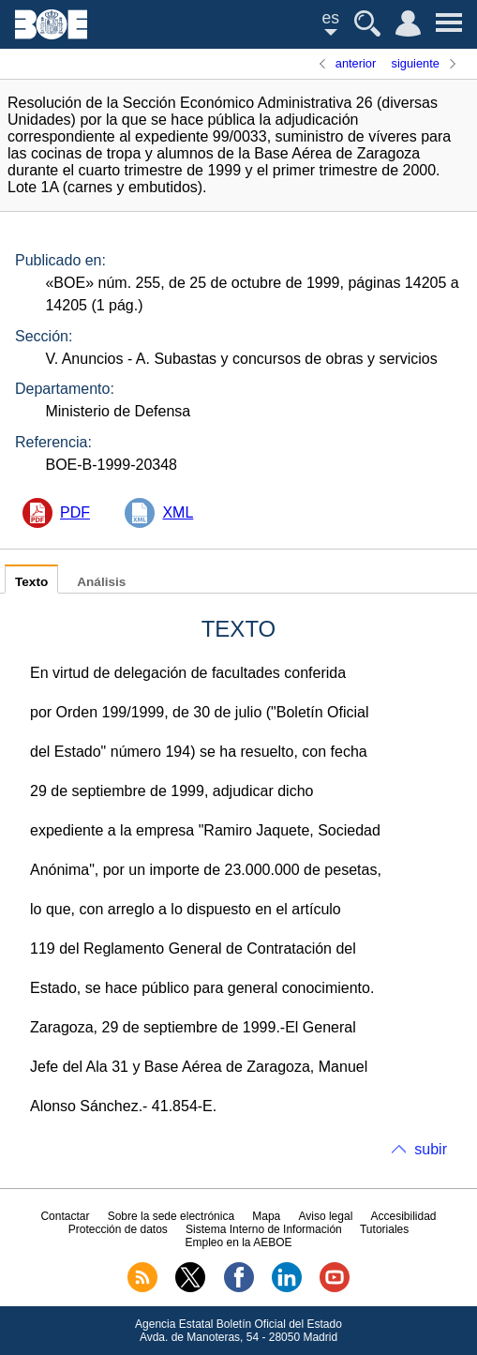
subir (430, 1149)
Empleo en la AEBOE (238, 1242)
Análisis (101, 582)
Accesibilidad (404, 1216)
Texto (31, 582)
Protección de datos (118, 1229)
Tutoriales (384, 1229)
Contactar (64, 1216)
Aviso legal (325, 1216)
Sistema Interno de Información (264, 1229)
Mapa (266, 1216)
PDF (75, 512)
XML (177, 512)
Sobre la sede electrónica (171, 1216)
